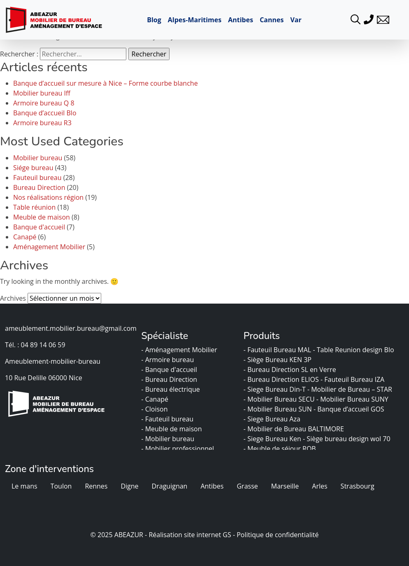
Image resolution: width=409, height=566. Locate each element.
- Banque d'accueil (170, 369)
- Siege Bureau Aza (273, 418)
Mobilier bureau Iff (41, 93)
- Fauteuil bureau (168, 418)
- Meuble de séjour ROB (281, 448)
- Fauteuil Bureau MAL (278, 349)
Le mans (24, 486)
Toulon (61, 486)
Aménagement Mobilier (49, 246)
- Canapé (155, 399)
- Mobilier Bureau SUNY (353, 399)
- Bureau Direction (170, 379)
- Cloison (155, 409)
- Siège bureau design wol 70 (347, 438)
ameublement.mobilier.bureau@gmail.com (71, 328)
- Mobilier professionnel (178, 448)
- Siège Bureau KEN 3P (278, 359)
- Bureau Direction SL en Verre (291, 369)
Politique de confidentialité (277, 534)
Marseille (285, 486)
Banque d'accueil (39, 227)
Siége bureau (33, 167)
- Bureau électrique (171, 389)
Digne (129, 486)
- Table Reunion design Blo (354, 349)
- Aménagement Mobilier (180, 349)
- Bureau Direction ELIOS (282, 379)
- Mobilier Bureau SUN (279, 409)
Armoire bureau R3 (42, 122)
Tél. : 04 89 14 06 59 (35, 344)
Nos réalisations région (48, 197)
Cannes (272, 19)
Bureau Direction (39, 187)
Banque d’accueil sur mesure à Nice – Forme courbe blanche (105, 83)
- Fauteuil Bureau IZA (353, 379)
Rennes (96, 486)
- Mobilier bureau (168, 438)
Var (295, 19)
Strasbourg (357, 486)
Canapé (24, 236)
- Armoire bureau (168, 359)
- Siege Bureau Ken (273, 438)
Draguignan (170, 486)
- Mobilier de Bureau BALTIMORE (295, 428)
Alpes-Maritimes (194, 19)
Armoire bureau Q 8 (43, 103)
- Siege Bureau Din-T (275, 389)
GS (227, 534)
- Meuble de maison (172, 428)
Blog (154, 19)
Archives (13, 298)
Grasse (247, 486)
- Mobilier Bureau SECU (280, 399)
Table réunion (34, 207)
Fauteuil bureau (37, 177)
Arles (319, 486)
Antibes (240, 19)
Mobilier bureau (37, 157)
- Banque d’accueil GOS (350, 409)
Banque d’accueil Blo (45, 112)
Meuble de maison (41, 217)
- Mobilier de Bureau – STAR (350, 389)
